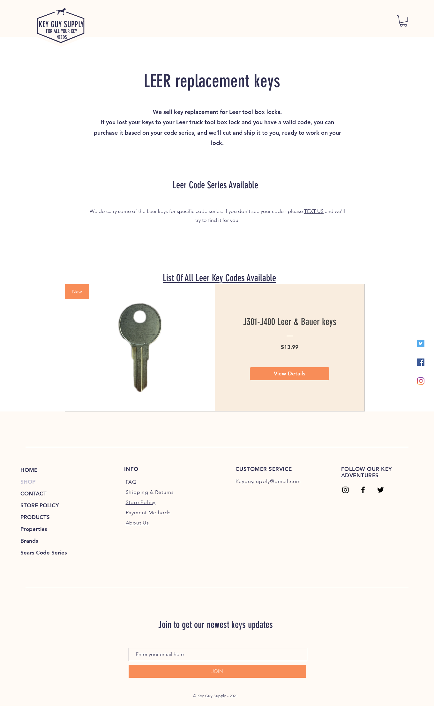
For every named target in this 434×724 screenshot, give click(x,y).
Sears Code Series (43, 552)
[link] (403, 20)
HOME (28, 470)
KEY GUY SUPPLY (61, 24)
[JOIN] (217, 671)
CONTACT (33, 493)
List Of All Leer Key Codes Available (219, 278)
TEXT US (314, 211)
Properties (33, 529)
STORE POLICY (39, 505)
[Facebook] (420, 362)
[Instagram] (420, 381)
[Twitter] (420, 343)
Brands (29, 541)
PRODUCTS (35, 517)
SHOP (27, 482)
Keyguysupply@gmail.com (268, 481)
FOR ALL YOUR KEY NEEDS (61, 34)
